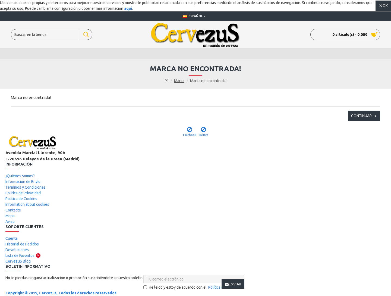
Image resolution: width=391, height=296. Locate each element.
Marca (179, 81)
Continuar (361, 116)
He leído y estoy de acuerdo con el (193, 287)
